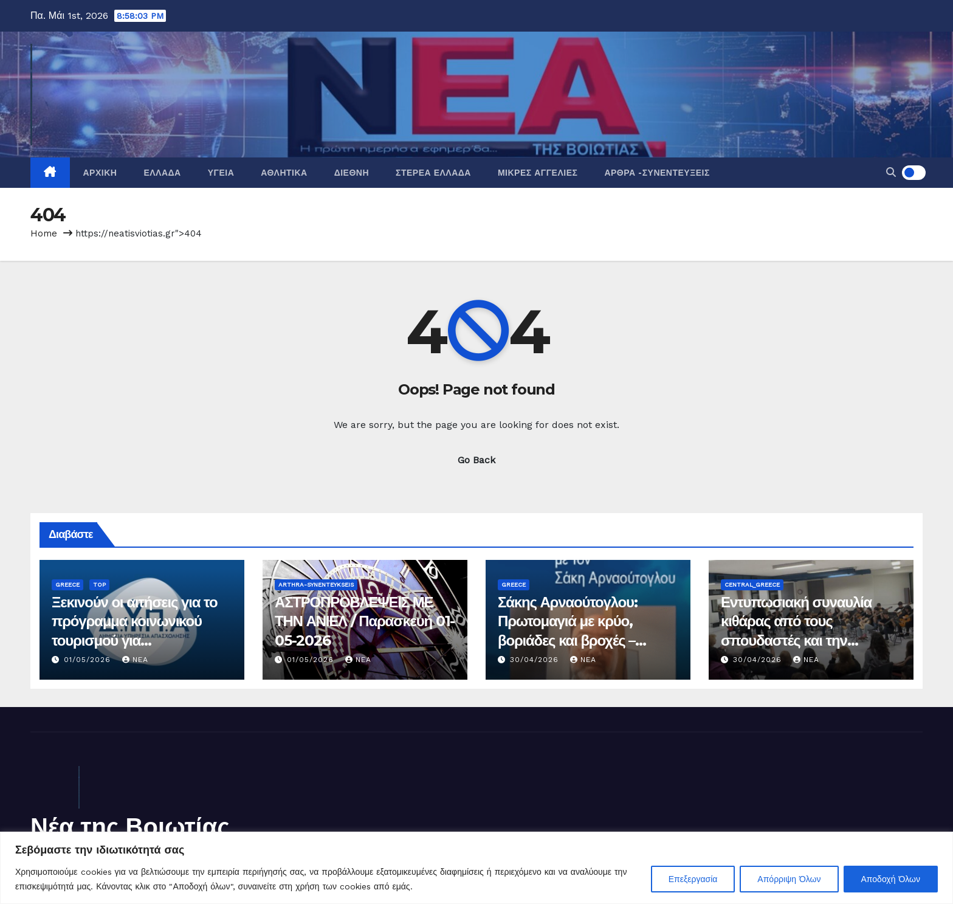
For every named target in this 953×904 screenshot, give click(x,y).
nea (135, 659)
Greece (67, 584)
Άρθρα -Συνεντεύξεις (656, 172)
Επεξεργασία (693, 879)
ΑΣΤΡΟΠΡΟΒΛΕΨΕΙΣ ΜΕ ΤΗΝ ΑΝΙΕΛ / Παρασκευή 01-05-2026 (365, 621)
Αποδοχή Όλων (890, 879)
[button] (891, 172)
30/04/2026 (536, 659)
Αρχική (100, 172)
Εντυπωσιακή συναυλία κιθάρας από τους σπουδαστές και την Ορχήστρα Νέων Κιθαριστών (796, 640)
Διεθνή (351, 172)
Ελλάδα (162, 172)
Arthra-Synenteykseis (316, 584)
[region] (476, 868)
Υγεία (221, 172)
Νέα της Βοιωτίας (130, 826)
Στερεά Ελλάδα (433, 172)
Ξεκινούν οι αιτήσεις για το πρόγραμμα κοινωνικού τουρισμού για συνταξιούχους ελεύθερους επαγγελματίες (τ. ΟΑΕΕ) (136, 640)
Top (99, 584)
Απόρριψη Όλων (789, 879)
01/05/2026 (89, 659)
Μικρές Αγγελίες (537, 172)
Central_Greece (752, 584)
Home (43, 233)
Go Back (476, 460)
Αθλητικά (284, 172)
